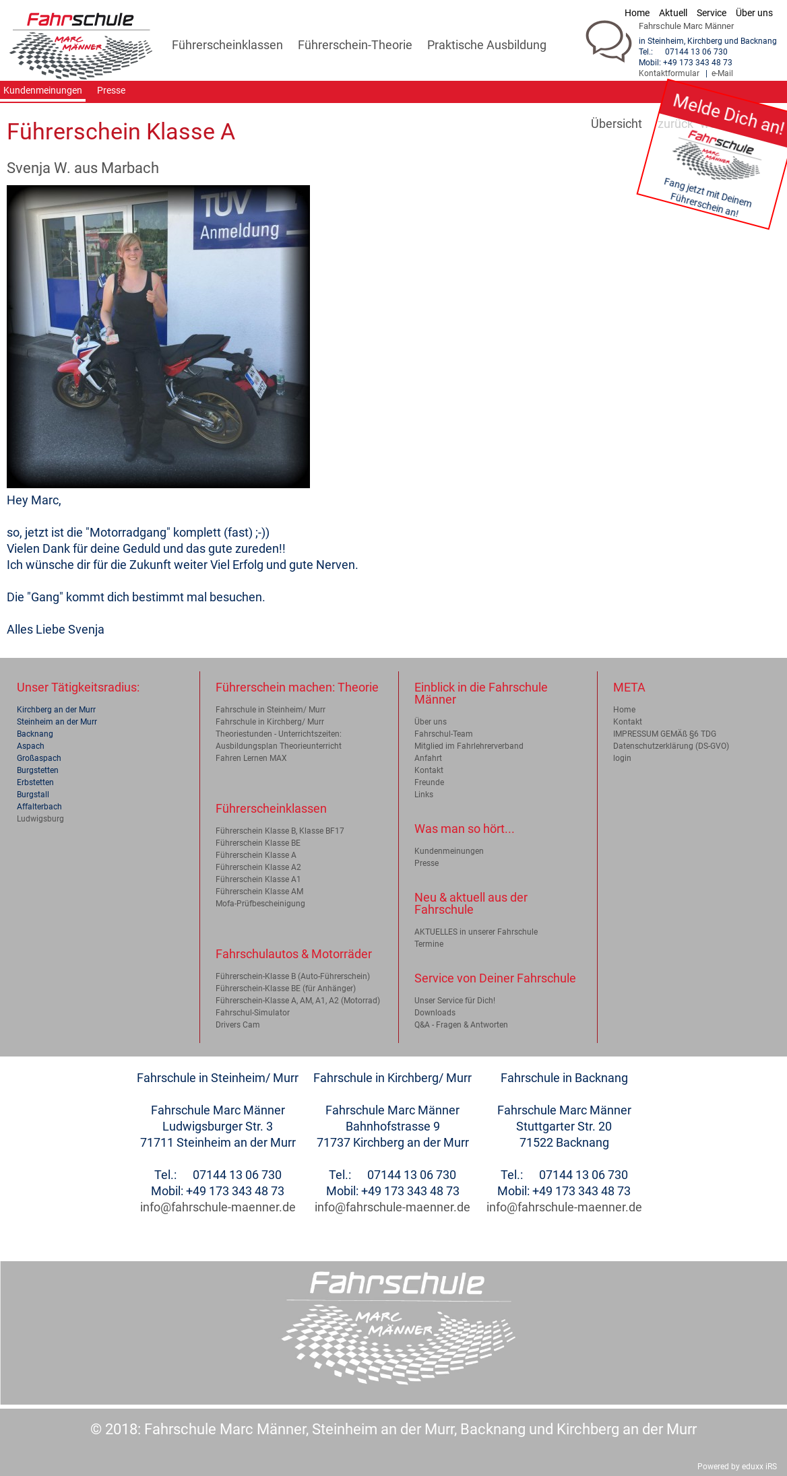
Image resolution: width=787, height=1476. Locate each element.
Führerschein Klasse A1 (258, 879)
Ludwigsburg (40, 819)
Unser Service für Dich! (454, 1000)
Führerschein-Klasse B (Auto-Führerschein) (293, 976)
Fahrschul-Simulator (253, 1012)
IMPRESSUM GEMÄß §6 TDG (664, 734)
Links (423, 794)
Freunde (429, 782)
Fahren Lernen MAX (251, 758)
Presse (426, 863)
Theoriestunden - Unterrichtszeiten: (279, 734)
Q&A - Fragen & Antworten (461, 1025)
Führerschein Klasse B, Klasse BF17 (280, 831)
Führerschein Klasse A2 (258, 867)
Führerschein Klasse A (256, 855)
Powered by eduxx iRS (737, 1466)
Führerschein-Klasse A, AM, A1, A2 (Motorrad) (298, 1000)
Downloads (434, 1012)
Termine (428, 944)
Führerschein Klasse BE (258, 843)
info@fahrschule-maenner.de (218, 1207)
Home (624, 709)
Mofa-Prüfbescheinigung (260, 903)
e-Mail (722, 73)
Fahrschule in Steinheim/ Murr (270, 709)
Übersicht (616, 123)
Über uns (430, 722)
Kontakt (428, 770)
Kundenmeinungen (449, 851)
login (622, 758)
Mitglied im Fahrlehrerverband (469, 746)
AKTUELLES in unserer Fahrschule (476, 932)
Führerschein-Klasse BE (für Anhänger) (286, 988)
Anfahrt (428, 758)
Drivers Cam (238, 1025)
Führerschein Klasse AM (259, 891)
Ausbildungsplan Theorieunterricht (279, 746)
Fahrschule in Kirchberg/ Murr (270, 722)
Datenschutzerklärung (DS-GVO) (671, 746)
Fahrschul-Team (443, 734)
